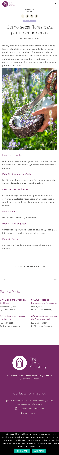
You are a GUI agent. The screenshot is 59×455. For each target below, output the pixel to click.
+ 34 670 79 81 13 (30, 413)
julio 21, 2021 (29, 21)
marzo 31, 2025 (6, 323)
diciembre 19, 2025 (8, 307)
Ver (38, 446)
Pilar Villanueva (9, 310)
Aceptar (39, 451)
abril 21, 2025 (37, 307)
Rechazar (22, 451)
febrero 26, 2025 (38, 323)
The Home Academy (31, 38)
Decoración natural (36, 266)
